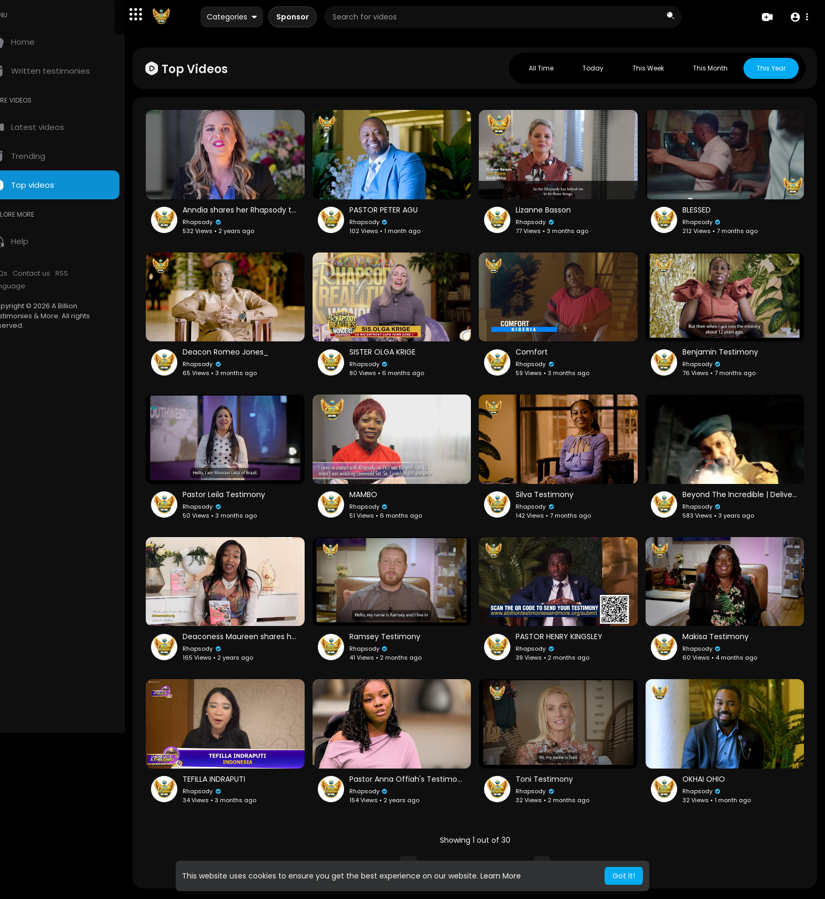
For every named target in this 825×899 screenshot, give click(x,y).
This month (710, 68)
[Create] (767, 17)
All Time (541, 68)
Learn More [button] (500, 876)
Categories (265, 17)
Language (30, 286)
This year (771, 68)
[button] (168, 14)
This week (648, 68)
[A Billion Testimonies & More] (194, 17)
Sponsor (325, 17)
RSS (84, 273)
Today (592, 68)
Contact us (54, 273)
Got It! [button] (623, 876)
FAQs (21, 273)
